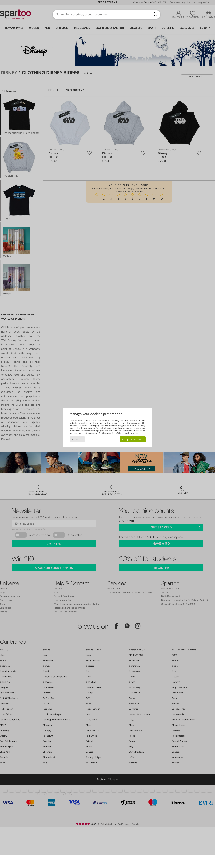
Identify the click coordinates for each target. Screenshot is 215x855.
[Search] (154, 14)
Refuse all (77, 439)
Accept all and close (132, 439)
